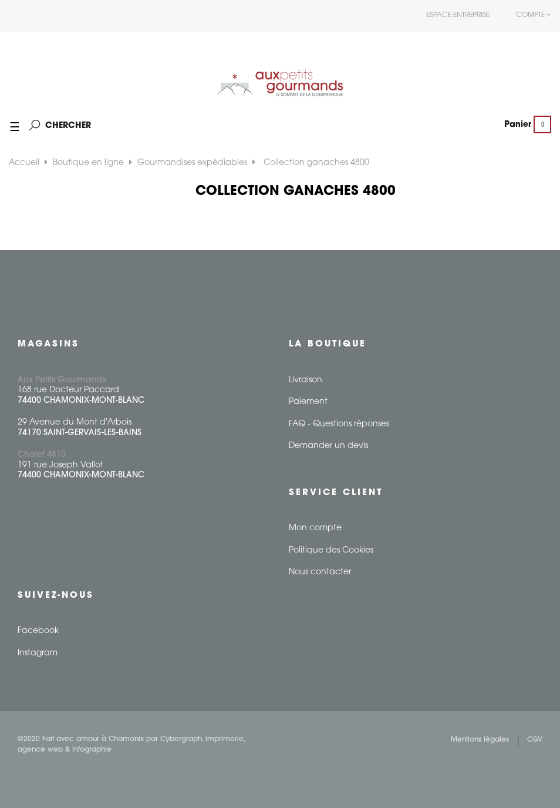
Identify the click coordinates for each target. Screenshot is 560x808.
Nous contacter (320, 572)
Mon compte (315, 528)
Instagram (38, 653)
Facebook (38, 631)
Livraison (305, 380)
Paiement (308, 402)
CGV (534, 739)
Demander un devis (328, 446)
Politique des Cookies (331, 550)
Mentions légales (480, 739)
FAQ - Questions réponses (339, 424)
